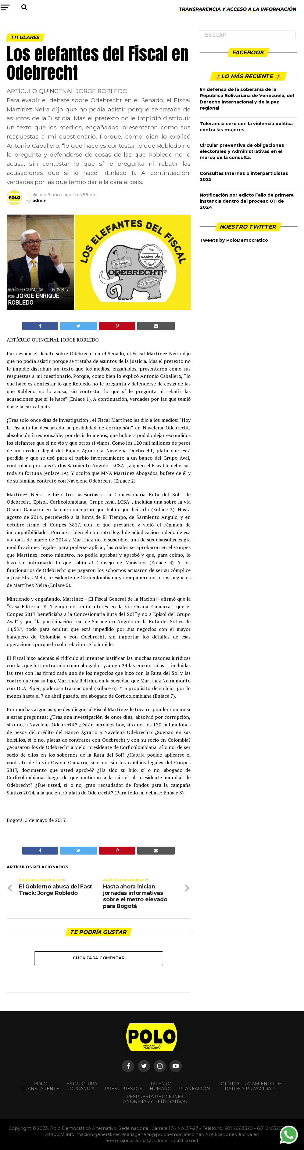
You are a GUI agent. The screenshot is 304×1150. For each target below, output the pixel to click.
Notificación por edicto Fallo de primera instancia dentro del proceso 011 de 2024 (247, 201)
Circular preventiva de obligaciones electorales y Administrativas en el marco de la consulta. (242, 151)
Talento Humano (161, 1086)
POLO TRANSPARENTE (40, 1086)
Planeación (194, 1088)
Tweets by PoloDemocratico (234, 240)
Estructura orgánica (81, 1086)
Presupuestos (123, 1088)
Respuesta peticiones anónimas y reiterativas (155, 1099)
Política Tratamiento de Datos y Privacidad (249, 1086)
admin (39, 200)
